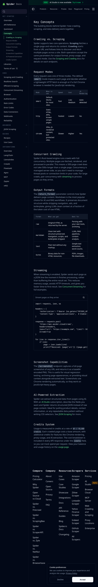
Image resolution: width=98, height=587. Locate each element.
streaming (66, 176)
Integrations (15, 116)
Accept (83, 579)
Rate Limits (8, 72)
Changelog (64, 534)
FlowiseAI (8, 137)
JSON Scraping (10, 98)
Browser (7, 63)
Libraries (7, 33)
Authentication (10, 68)
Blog (61, 521)
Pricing (86, 9)
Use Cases (8, 111)
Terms (49, 499)
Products (44, 9)
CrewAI (7, 133)
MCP (6, 146)
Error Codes (9, 76)
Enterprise (90, 528)
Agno (6, 141)
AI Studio (46, 402)
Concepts (8, 29)
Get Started (15, 12)
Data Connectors (11, 81)
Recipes (7, 107)
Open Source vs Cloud (37, 495)
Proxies (63, 9)
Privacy (49, 494)
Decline (60, 579)
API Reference (10, 20)
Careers (49, 481)
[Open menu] (93, 9)
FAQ (48, 504)
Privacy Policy (71, 573)
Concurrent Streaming (13, 59)
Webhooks (8, 85)
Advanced (15, 94)
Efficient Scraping (11, 55)
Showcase (63, 492)
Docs (70, 9)
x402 (6, 154)
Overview (8, 16)
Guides (15, 103)
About (48, 476)
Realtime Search (11, 50)
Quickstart (8, 24)
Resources (54, 9)
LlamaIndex (9, 128)
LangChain (8, 124)
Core (15, 42)
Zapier (6, 150)
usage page (63, 447)
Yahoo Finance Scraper (75, 511)
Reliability (8, 89)
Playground (78, 9)
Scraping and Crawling (13, 46)
